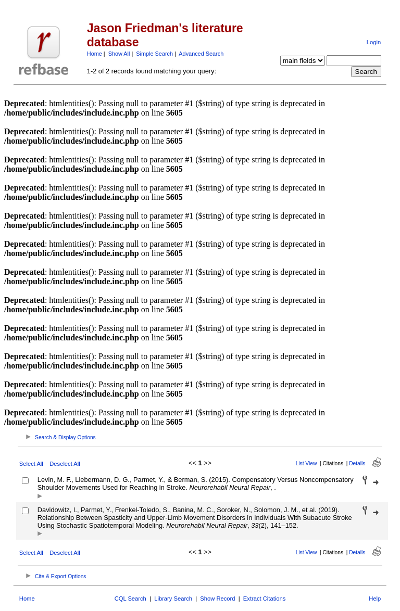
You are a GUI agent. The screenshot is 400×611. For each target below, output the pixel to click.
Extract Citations (264, 598)
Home (94, 53)
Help (375, 598)
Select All (31, 464)
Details (357, 463)
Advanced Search (201, 53)
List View (306, 463)
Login (374, 42)
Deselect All (64, 464)
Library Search (173, 598)
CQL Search (130, 598)
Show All (119, 53)
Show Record (217, 598)
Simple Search (154, 53)
